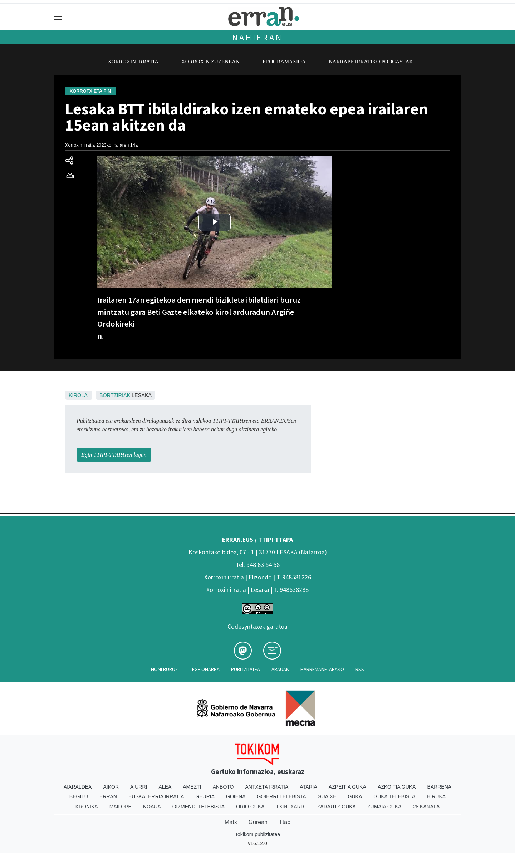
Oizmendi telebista (198, 806)
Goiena (235, 796)
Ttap (284, 822)
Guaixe (327, 796)
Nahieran (257, 37)
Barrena (439, 787)
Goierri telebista (281, 796)
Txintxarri (291, 806)
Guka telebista (394, 796)
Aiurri (138, 787)
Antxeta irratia (267, 787)
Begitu (78, 796)
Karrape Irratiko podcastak (371, 61)
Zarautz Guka (336, 806)
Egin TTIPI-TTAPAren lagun (114, 455)
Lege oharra (205, 669)
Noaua (152, 806)
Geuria (205, 796)
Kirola (78, 395)
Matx (231, 822)
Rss (359, 669)
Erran (108, 796)
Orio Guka (250, 806)
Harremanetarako (322, 669)
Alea (164, 787)
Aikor (111, 787)
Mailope (120, 806)
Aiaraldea (78, 787)
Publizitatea (245, 669)
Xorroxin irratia (133, 61)
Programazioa (284, 61)
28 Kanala (426, 806)
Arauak (280, 669)
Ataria (308, 787)
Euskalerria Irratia (156, 796)
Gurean (258, 822)
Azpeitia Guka (347, 787)
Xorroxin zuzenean (210, 61)
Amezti (192, 787)
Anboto (223, 787)
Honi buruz (164, 669)
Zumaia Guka (384, 806)
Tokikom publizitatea (257, 834)
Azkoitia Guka (397, 787)
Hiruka (436, 796)
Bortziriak (114, 395)
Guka (355, 796)
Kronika (86, 806)
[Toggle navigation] (58, 16)
